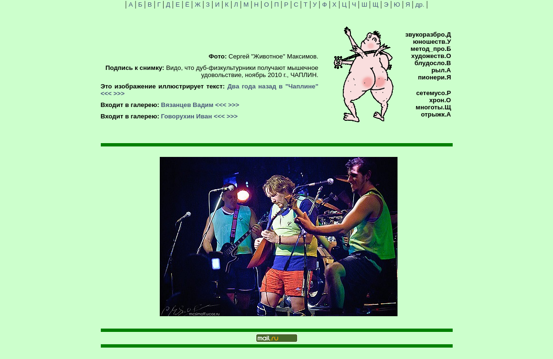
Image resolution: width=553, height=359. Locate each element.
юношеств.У (432, 41)
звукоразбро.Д (428, 34)
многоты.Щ (433, 107)
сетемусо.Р (433, 93)
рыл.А (441, 70)
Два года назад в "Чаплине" (272, 86)
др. (420, 4)
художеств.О (431, 55)
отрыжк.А (436, 114)
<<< (106, 93)
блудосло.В (433, 63)
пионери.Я (434, 77)
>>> (119, 93)
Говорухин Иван (186, 116)
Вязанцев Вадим (187, 104)
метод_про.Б (431, 48)
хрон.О (440, 100)
